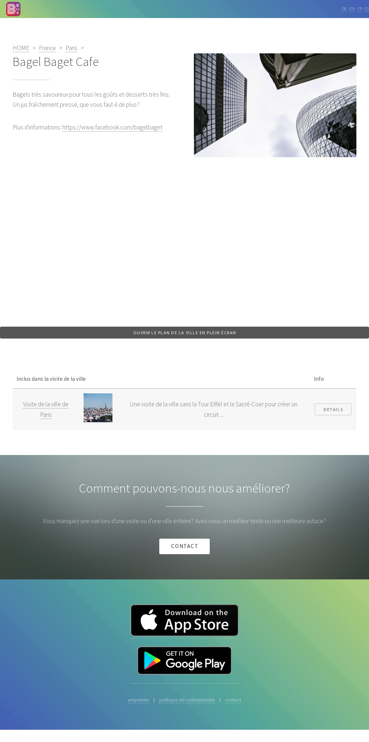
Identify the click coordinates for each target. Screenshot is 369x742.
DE (344, 8)
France (47, 48)
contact (185, 546)
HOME (21, 48)
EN (352, 8)
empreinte (138, 700)
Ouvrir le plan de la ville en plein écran (184, 332)
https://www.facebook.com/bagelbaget (112, 127)
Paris (71, 48)
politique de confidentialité (187, 700)
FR (359, 8)
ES (367, 8)
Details (333, 409)
